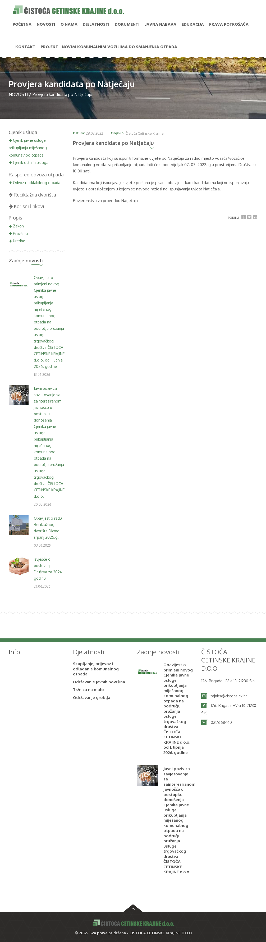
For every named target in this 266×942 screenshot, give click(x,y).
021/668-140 (221, 722)
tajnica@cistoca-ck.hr (229, 696)
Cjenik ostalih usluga (28, 162)
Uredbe (17, 241)
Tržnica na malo (88, 689)
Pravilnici (18, 233)
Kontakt (25, 47)
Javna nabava (160, 24)
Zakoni (17, 226)
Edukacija (193, 24)
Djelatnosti (96, 24)
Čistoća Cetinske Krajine (145, 133)
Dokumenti (127, 24)
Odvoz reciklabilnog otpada (34, 182)
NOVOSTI (46, 24)
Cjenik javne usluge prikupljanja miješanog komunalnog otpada (28, 147)
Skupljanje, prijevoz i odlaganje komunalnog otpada (96, 668)
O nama (69, 24)
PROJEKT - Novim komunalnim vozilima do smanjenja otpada (109, 47)
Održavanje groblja (91, 697)
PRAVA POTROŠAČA (229, 24)
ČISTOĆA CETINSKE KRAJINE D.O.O (161, 933)
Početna (22, 24)
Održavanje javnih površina (99, 681)
